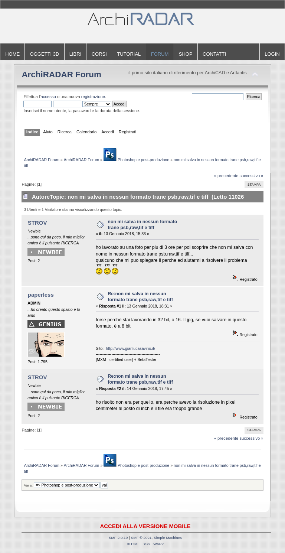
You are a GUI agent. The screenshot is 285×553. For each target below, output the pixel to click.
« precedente (226, 175)
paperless (41, 295)
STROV (37, 222)
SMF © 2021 (141, 538)
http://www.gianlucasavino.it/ (130, 348)
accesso (48, 96)
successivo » (251, 175)
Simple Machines (168, 538)
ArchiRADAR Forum (61, 74)
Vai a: (28, 485)
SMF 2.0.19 (118, 538)
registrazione (93, 96)
